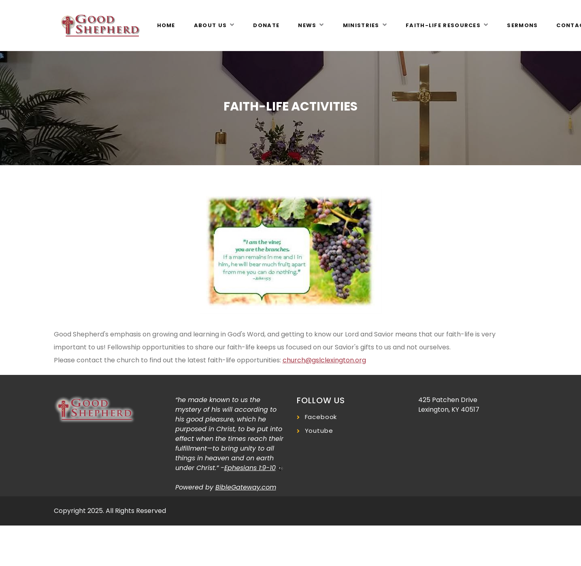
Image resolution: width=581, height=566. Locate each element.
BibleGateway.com (245, 487)
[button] (214, 25)
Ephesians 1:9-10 (250, 467)
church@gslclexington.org (324, 360)
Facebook (321, 417)
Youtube (319, 430)
